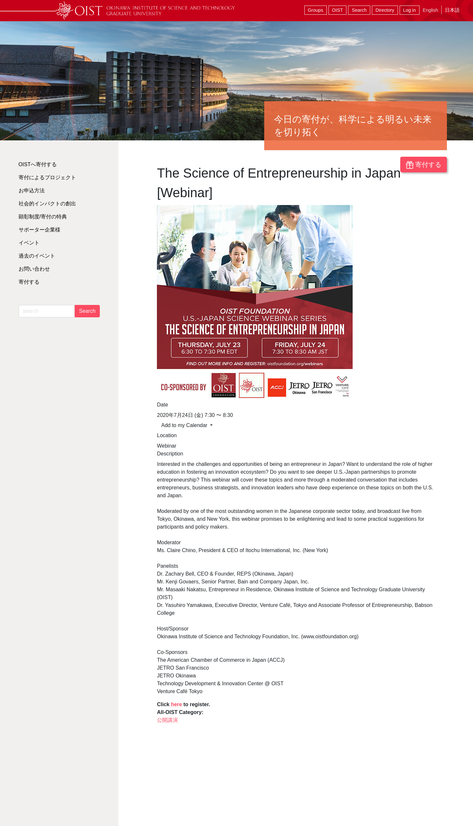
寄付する (423, 165)
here (177, 704)
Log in (409, 10)
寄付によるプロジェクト (47, 177)
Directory (384, 10)
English (430, 10)
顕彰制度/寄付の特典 (43, 216)
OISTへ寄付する (38, 164)
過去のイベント (37, 256)
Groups (315, 10)
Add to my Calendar (185, 425)
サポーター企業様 (39, 229)
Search (359, 10)
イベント (29, 243)
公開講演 (167, 720)
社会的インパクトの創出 (47, 203)
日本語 (452, 10)
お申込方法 (32, 190)
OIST (337, 10)
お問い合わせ (34, 269)
